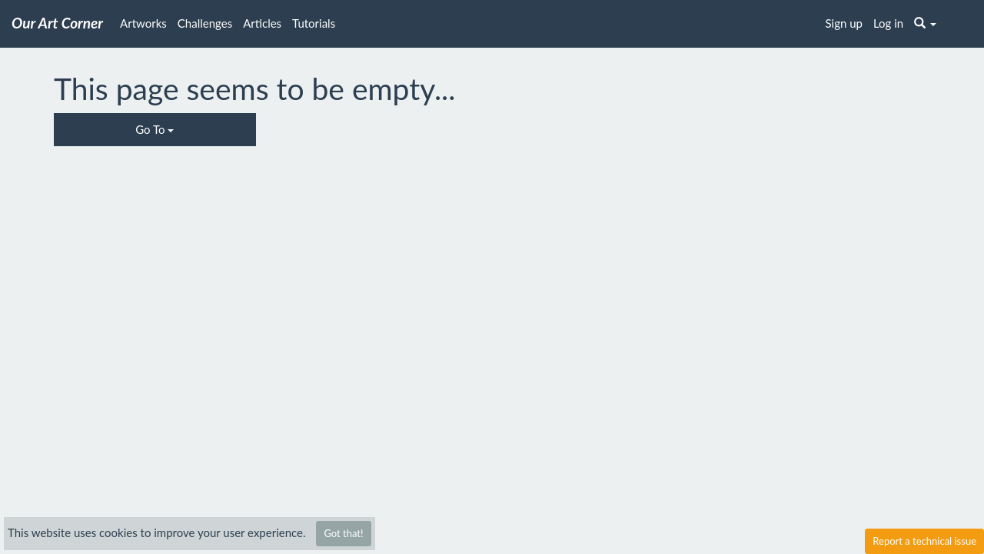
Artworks (143, 23)
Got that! (343, 533)
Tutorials (313, 23)
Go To (154, 129)
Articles (262, 23)
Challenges (205, 23)
